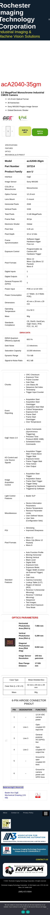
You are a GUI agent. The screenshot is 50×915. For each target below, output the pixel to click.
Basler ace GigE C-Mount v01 (13, 787)
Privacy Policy (28, 813)
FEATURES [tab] (9, 148)
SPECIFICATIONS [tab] (11, 145)
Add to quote (40, 132)
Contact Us (15, 813)
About (5, 813)
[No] (47, 909)
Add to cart (25, 131)
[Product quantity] (8, 131)
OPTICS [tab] (8, 151)
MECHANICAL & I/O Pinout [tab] (15, 155)
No (28, 912)
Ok (23, 912)
